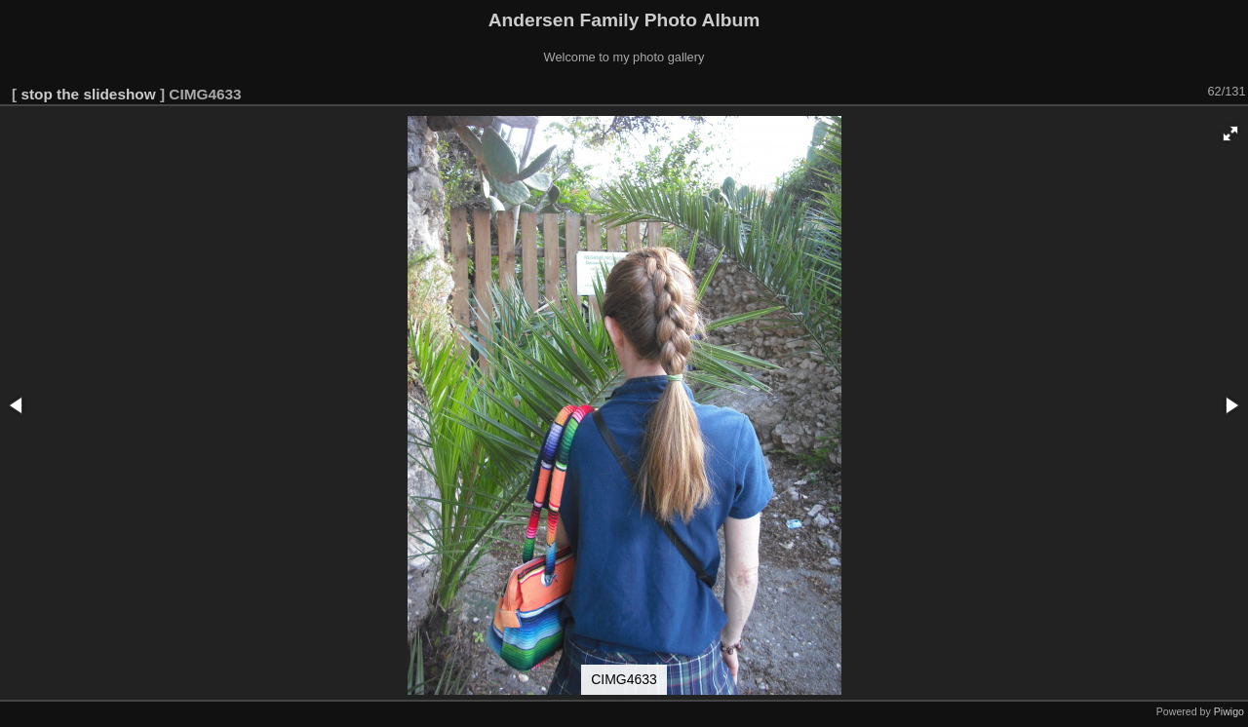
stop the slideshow (87, 94)
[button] (1230, 133)
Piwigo (1229, 711)
